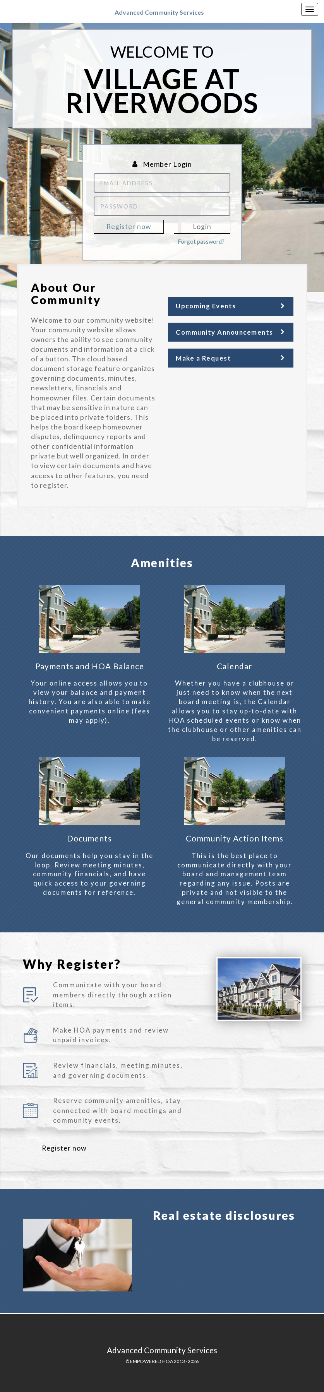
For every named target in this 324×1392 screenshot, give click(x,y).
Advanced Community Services (159, 12)
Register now (128, 226)
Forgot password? (201, 241)
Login (202, 226)
